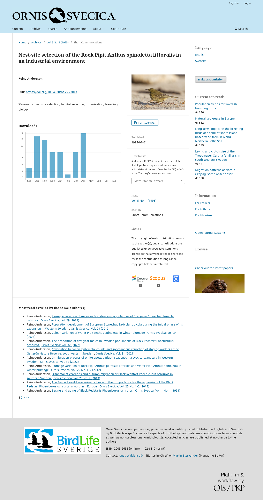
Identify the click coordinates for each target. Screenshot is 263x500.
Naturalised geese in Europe (215, 118)
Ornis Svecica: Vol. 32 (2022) (61, 345)
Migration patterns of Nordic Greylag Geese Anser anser (215, 172)
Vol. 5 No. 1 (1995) (58, 42)
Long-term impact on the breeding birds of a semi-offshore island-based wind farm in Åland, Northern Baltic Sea (219, 135)
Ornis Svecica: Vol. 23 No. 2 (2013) (76, 378)
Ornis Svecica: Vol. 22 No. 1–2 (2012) (76, 370)
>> (27, 397)
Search (52, 29)
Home (22, 42)
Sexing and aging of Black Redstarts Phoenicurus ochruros (93, 390)
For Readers (202, 203)
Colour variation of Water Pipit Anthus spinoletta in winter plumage (99, 333)
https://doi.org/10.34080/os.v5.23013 (51, 92)
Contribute (119, 29)
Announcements (75, 29)
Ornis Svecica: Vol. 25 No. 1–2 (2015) (124, 386)
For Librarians (203, 215)
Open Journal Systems (210, 233)
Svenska (200, 61)
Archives (35, 29)
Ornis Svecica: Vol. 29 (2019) (59, 320)
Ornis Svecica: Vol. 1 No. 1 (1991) (157, 390)
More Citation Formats (148, 181)
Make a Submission (211, 79)
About (97, 29)
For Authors (202, 209)
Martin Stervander (185, 455)
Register (234, 3)
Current (17, 29)
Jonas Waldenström (132, 455)
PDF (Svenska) (146, 122)
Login (247, 3)
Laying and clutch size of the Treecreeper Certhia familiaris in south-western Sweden (217, 155)
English (200, 55)
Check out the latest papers (214, 268)
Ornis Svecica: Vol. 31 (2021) (115, 353)
